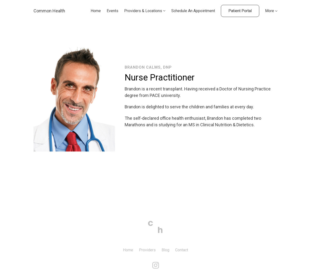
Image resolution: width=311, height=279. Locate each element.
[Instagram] (155, 268)
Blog (165, 253)
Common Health (49, 10)
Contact (181, 253)
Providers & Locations (143, 10)
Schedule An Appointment (193, 10)
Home (96, 10)
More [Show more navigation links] (271, 10)
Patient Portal (240, 10)
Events (112, 10)
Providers (147, 253)
